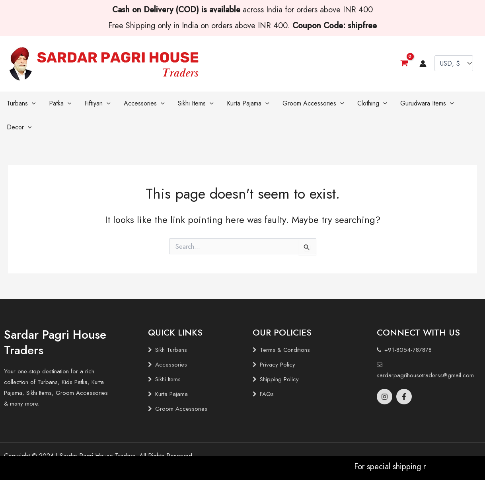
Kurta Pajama (171, 370)
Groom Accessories (181, 384)
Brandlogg (55, 446)
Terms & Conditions (285, 326)
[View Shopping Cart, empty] (404, 63)
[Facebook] (404, 372)
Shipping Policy (279, 355)
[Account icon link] (423, 63)
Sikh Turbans (171, 326)
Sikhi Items (168, 355)
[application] (30, 103)
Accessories (171, 340)
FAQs (267, 370)
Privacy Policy (277, 340)
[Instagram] (384, 372)
